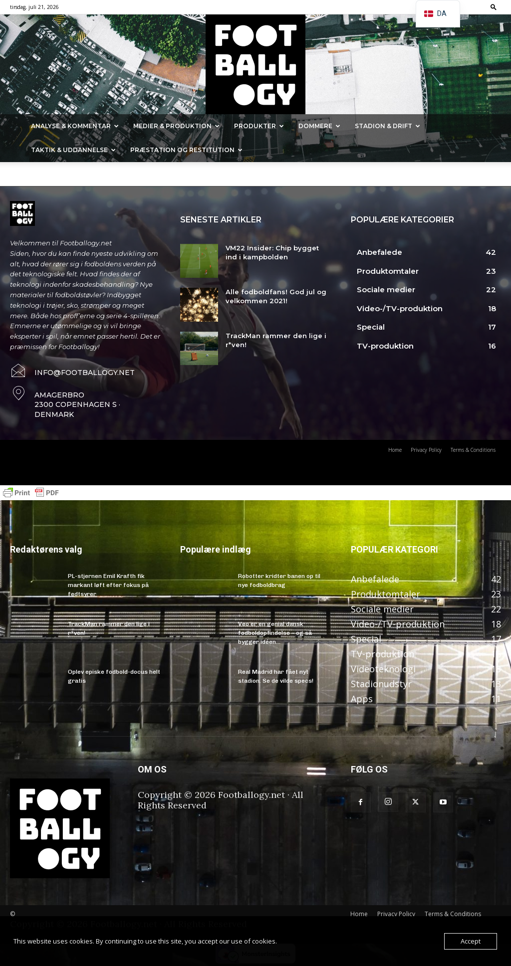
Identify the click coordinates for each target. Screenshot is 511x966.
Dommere (319, 126)
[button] (493, 6)
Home (359, 914)
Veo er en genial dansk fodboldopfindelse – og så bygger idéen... (275, 632)
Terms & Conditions (453, 914)
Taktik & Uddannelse (73, 150)
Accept (471, 941)
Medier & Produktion (176, 126)
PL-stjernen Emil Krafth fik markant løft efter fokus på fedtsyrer (108, 585)
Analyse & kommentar (75, 126)
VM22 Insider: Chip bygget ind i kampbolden (272, 252)
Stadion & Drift (387, 126)
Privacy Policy (396, 914)
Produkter (259, 126)
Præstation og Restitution (186, 150)
